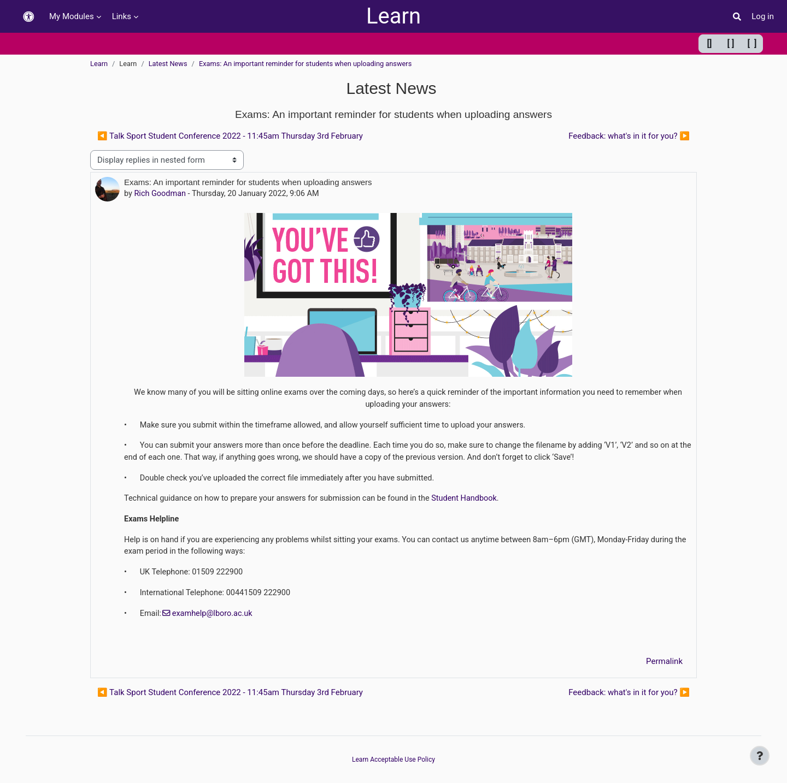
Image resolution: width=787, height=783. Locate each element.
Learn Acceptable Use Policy (393, 760)
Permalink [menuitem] (664, 667)
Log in (762, 16)
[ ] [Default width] (731, 43)
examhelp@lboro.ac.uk (215, 619)
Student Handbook (476, 502)
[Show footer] (760, 756)
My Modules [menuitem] (71, 16)
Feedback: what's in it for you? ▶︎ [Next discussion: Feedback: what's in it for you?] (629, 136)
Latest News (168, 64)
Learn (393, 16)
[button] (28, 16)
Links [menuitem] (121, 16)
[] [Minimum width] (709, 43)
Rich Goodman (161, 194)
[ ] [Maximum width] (752, 43)
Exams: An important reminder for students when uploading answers (305, 64)
